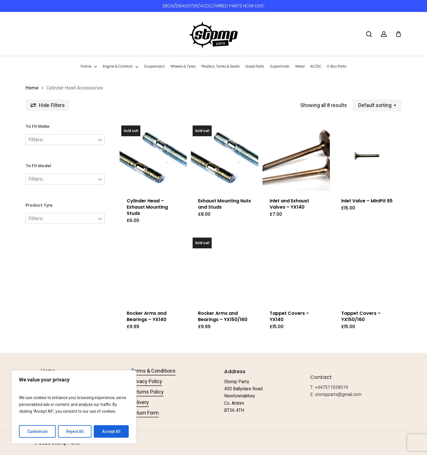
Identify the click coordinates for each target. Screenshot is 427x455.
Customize (37, 431)
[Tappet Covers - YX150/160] (367, 269)
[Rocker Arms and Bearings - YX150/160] (224, 269)
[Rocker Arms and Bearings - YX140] (153, 269)
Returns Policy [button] (147, 401)
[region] (73, 407)
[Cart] (398, 34)
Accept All (111, 431)
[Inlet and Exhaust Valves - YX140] (296, 157)
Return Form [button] (145, 422)
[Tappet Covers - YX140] (296, 269)
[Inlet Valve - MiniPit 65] (367, 157)
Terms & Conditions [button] (153, 380)
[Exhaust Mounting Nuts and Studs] (224, 157)
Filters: (36, 139)
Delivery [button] (140, 412)
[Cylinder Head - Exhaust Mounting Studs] (153, 157)
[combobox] (377, 105)
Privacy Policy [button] (146, 391)
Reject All (75, 431)
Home (32, 88)
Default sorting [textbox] (374, 105)
